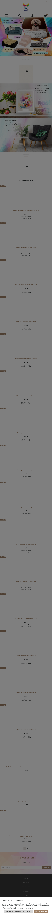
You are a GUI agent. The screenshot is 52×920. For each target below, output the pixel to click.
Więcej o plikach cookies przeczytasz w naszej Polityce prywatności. (19, 908)
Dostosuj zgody (27, 911)
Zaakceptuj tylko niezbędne (13, 911)
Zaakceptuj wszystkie (41, 911)
